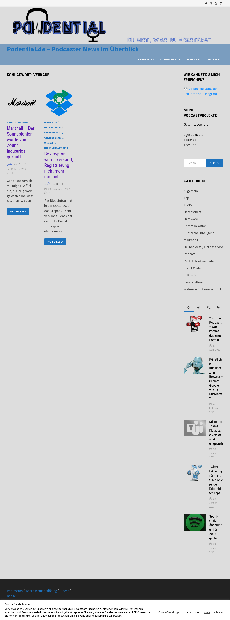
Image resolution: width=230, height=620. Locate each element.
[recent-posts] (198, 307)
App (186, 198)
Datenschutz (53, 127)
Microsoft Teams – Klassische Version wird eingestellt (216, 432)
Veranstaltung (194, 282)
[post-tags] (218, 307)
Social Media (193, 268)
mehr (207, 612)
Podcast (190, 254)
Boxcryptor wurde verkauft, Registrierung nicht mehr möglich (58, 165)
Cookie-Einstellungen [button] (169, 612)
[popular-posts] (189, 307)
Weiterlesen (19, 211)
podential (193, 59)
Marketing (191, 240)
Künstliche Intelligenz (199, 233)
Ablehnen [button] (218, 612)
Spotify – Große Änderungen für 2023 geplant (215, 527)
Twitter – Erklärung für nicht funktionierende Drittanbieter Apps (216, 480)
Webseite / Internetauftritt (202, 289)
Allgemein (50, 122)
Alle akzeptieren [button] (194, 612)
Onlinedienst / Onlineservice (203, 247)
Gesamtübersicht (196, 124)
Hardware (23, 122)
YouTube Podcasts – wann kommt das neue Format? (215, 329)
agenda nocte (170, 59)
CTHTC (22, 164)
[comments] (208, 307)
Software (190, 275)
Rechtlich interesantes (199, 261)
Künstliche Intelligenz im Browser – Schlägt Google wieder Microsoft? (216, 378)
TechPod (213, 59)
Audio (10, 122)
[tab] (189, 307)
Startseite (146, 59)
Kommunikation (195, 226)
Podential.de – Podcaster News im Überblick (73, 49)
